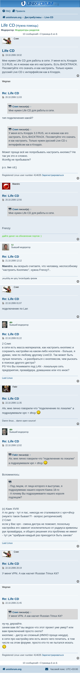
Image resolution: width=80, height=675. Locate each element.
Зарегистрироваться (53, 175)
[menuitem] (6, 11)
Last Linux (7, 378)
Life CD (19, 25)
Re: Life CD (10, 93)
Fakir (15, 455)
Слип (15, 106)
